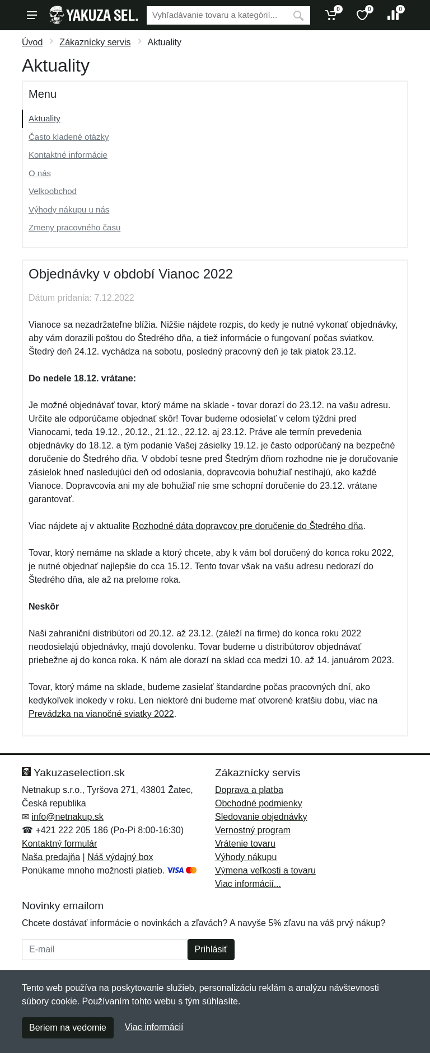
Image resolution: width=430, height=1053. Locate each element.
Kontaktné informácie (68, 154)
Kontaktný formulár (59, 843)
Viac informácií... (248, 884)
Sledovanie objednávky (261, 816)
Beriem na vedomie (67, 1027)
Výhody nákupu (246, 857)
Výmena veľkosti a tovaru (265, 870)
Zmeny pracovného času (74, 227)
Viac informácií (154, 1027)
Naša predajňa (51, 857)
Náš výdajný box (120, 857)
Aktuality (44, 118)
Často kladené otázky (69, 136)
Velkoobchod (53, 191)
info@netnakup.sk (67, 816)
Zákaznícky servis (94, 42)
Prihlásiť (211, 949)
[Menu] (32, 15)
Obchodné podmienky (258, 803)
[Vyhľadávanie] (217, 15)
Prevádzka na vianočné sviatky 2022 (101, 714)
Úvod (32, 42)
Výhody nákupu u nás (69, 209)
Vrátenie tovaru (245, 843)
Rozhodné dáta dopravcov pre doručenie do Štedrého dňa (248, 526)
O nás (40, 173)
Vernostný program (253, 830)
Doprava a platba (249, 790)
